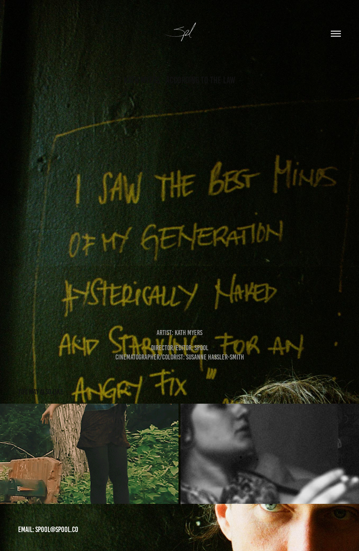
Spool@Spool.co (56, 529)
